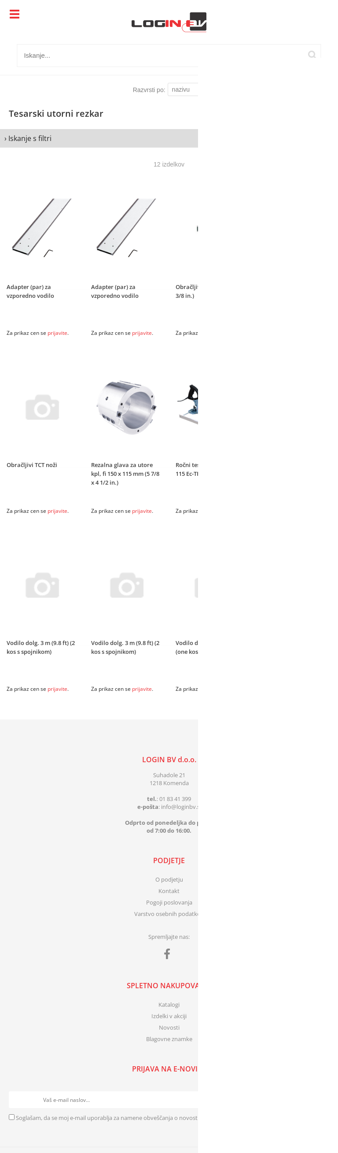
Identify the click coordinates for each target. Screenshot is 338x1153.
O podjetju (169, 879)
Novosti (169, 1027)
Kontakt (169, 891)
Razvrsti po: (149, 89)
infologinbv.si (181, 807)
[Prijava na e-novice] (320, 1099)
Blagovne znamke (169, 1039)
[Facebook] (169, 956)
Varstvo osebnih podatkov (169, 914)
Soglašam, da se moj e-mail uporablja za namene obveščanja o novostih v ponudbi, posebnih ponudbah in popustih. (168, 1118)
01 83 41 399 (175, 799)
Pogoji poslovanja (169, 902)
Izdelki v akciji (169, 1016)
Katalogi (169, 1004)
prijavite (57, 333)
